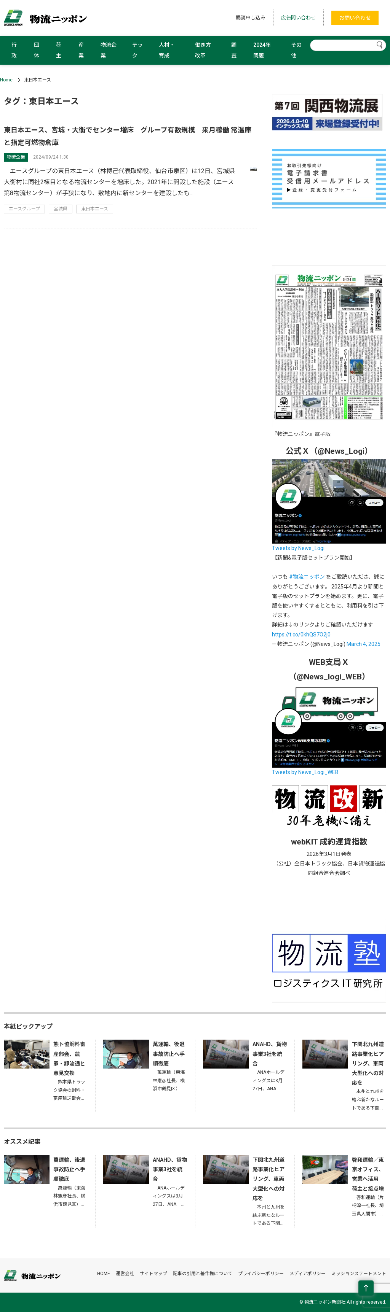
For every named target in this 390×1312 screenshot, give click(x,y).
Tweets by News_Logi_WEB (305, 772)
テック (137, 50)
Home (6, 80)
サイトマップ (153, 1273)
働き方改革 (203, 50)
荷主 (58, 50)
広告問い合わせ (298, 18)
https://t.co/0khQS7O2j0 (301, 634)
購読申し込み (250, 18)
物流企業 (109, 50)
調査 (234, 50)
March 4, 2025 (363, 644)
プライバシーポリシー (261, 1273)
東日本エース (94, 209)
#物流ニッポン (307, 577)
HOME (103, 1273)
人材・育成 (167, 50)
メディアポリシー (307, 1273)
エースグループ (24, 209)
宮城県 (60, 209)
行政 (14, 50)
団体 (36, 50)
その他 (296, 50)
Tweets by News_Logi (298, 548)
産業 (81, 50)
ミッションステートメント (358, 1273)
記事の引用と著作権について (202, 1273)
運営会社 (125, 1273)
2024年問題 (262, 50)
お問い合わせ (355, 18)
